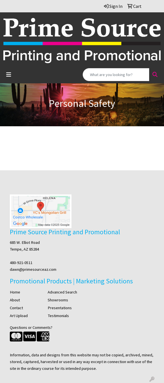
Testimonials (58, 315)
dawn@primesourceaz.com (33, 269)
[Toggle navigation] (9, 75)
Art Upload (19, 315)
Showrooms (58, 299)
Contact (16, 307)
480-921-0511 (21, 262)
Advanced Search (62, 292)
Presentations (60, 307)
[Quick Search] (116, 74)
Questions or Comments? (31, 327)
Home (15, 292)
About (15, 299)
